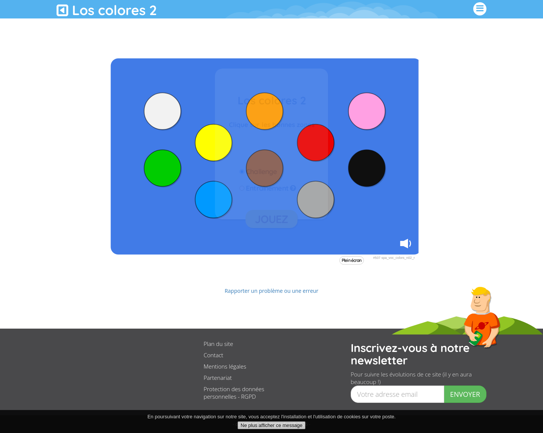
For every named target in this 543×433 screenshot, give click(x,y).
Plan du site (218, 343)
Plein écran (352, 260)
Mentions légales (225, 366)
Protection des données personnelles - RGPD (234, 392)
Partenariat (218, 377)
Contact (213, 355)
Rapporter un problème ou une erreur (272, 290)
